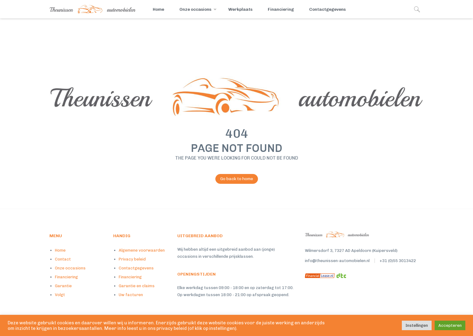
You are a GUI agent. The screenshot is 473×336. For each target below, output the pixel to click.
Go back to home (234, 179)
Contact (63, 259)
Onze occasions (195, 9)
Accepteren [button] (450, 325)
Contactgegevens (327, 9)
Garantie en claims (137, 286)
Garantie (63, 286)
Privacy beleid (132, 259)
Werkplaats (240, 9)
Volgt (60, 294)
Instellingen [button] (417, 325)
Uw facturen (131, 294)
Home (158, 9)
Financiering (281, 9)
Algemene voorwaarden (142, 250)
